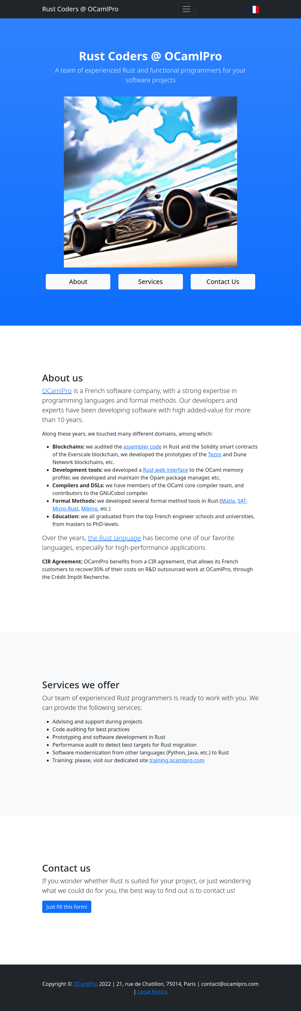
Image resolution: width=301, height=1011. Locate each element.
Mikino (89, 508)
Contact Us (222, 281)
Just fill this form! (66, 906)
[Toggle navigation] (186, 9)
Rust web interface (165, 469)
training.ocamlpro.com (177, 760)
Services (150, 281)
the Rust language (114, 537)
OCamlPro (57, 390)
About (78, 281)
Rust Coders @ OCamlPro (80, 9)
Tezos (215, 454)
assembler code (142, 446)
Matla (228, 500)
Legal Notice (153, 991)
